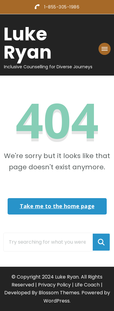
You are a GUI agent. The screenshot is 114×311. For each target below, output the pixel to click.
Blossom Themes (59, 292)
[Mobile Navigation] (104, 49)
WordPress (56, 300)
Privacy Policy (54, 284)
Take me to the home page (57, 206)
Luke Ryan (27, 43)
